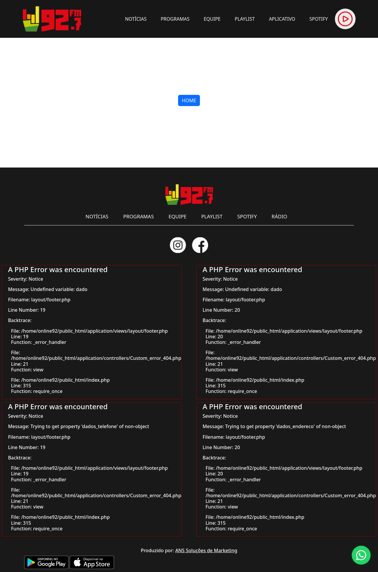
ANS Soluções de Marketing (206, 550)
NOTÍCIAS (135, 19)
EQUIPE (212, 19)
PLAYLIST (245, 19)
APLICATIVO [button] (282, 19)
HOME (189, 100)
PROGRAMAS (175, 19)
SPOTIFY (318, 19)
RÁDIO (279, 216)
